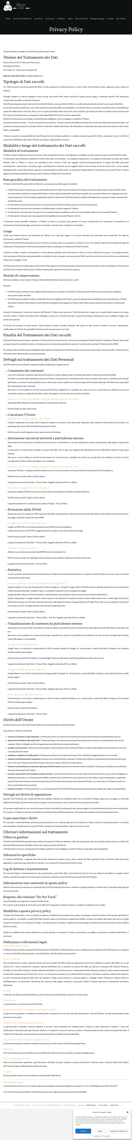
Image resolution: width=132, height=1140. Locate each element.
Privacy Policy (106, 1136)
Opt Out (52, 617)
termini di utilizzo (68, 531)
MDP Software (91, 1105)
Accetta (83, 1131)
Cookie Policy (97, 1136)
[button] (128, 1112)
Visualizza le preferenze (119, 1131)
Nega (100, 1131)
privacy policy (52, 531)
